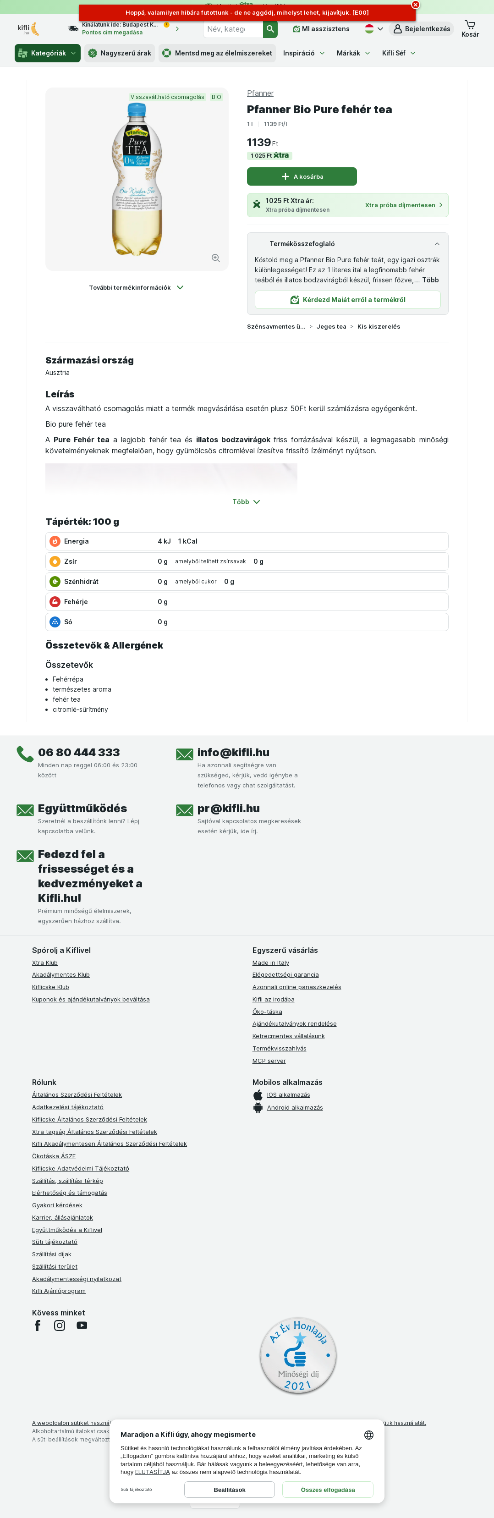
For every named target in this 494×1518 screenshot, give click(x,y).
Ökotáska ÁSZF (54, 1156)
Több (430, 280)
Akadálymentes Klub (61, 974)
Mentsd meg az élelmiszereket (217, 53)
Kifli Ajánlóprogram (59, 1290)
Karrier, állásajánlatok (62, 1217)
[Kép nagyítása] (216, 258)
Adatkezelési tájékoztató (68, 1107)
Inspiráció (304, 53)
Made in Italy (270, 962)
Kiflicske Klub (50, 986)
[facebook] (37, 1325)
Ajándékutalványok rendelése (294, 1023)
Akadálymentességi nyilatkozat (76, 1278)
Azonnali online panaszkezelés (296, 986)
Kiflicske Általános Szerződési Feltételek (89, 1119)
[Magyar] (373, 29)
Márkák (354, 53)
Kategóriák (47, 53)
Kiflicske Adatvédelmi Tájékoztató (80, 1168)
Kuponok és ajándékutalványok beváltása (91, 999)
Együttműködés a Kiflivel (67, 1229)
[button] (421, 29)
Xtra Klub (45, 962)
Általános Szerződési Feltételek (77, 1094)
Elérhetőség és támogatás (69, 1192)
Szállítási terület (54, 1266)
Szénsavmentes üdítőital (276, 326)
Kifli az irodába (273, 999)
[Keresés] (270, 29)
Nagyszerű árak (119, 53)
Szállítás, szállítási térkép (67, 1180)
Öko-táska (267, 1011)
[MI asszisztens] (321, 29)
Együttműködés (82, 808)
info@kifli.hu (233, 752)
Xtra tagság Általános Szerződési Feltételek (94, 1131)
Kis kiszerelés (379, 326)
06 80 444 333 (79, 752)
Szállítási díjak (51, 1254)
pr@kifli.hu (229, 808)
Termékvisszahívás (279, 1048)
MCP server (269, 1060)
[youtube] (81, 1325)
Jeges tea (331, 326)
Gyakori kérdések (57, 1205)
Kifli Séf (399, 53)
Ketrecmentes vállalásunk (288, 1036)
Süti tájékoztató (54, 1241)
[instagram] (59, 1325)
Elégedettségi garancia (285, 974)
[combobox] (233, 29)
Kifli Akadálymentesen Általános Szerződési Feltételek (109, 1143)
